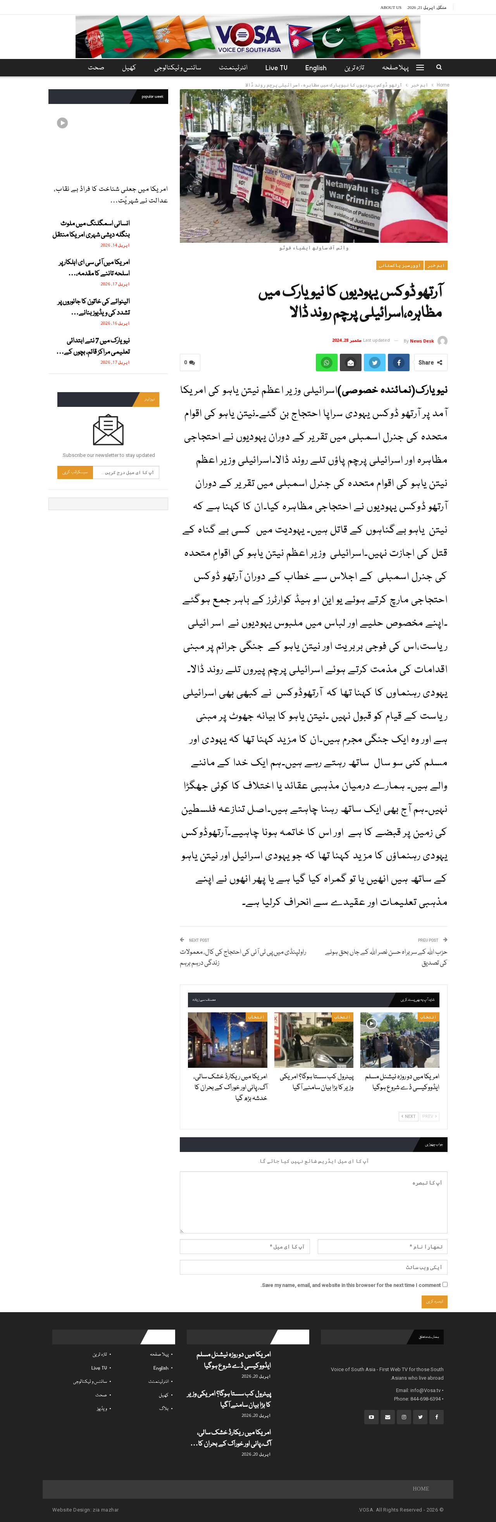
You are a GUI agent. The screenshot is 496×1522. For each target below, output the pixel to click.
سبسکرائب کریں (75, 472)
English (318, 68)
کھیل (127, 68)
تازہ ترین (358, 68)
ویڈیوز (102, 1409)
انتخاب (428, 1017)
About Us (391, 7)
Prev (429, 1116)
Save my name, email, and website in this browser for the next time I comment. (350, 1285)
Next (408, 1116)
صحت (101, 1395)
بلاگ (164, 1409)
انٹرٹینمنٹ (233, 68)
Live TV (278, 68)
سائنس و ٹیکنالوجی (176, 68)
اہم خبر (436, 265)
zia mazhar (106, 1510)
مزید (95, 68)
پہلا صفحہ (400, 68)
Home (421, 1489)
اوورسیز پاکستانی (400, 265)
